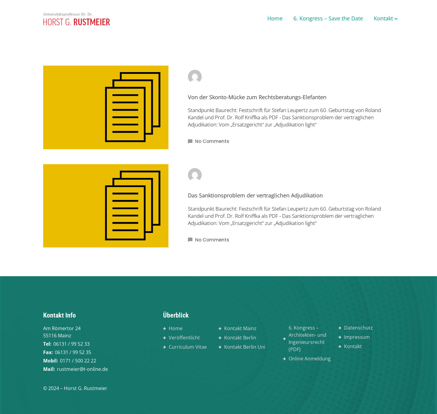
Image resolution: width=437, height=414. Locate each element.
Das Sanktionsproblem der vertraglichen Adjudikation (255, 195)
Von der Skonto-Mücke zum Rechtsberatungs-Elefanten (257, 97)
